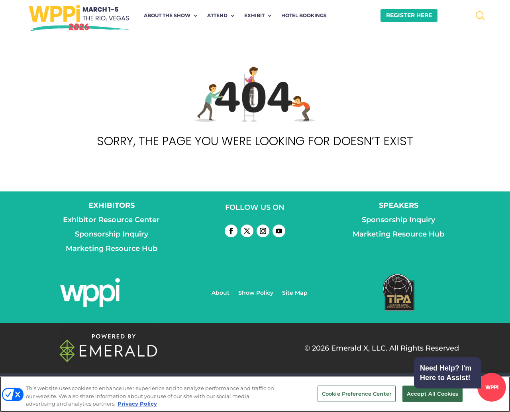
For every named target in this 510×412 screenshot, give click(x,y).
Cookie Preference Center (356, 393)
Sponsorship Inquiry (111, 234)
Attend (217, 15)
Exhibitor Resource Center (111, 219)
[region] (255, 394)
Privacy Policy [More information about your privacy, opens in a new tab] (137, 403)
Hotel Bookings (304, 15)
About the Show (167, 15)
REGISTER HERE (409, 15)
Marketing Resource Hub (111, 248)
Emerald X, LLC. (359, 348)
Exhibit (254, 15)
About (221, 293)
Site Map (295, 293)
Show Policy (255, 293)
